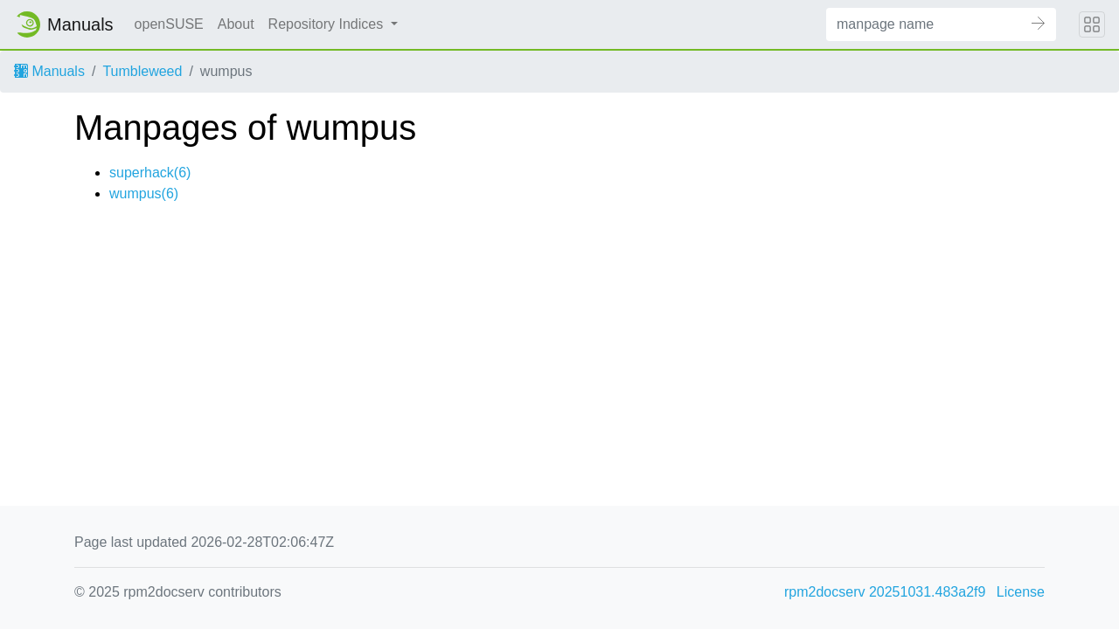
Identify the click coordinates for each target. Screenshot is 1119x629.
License (1021, 591)
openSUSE (169, 24)
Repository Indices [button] (327, 24)
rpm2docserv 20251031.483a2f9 (884, 591)
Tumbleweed (142, 71)
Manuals (49, 71)
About (236, 24)
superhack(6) (150, 172)
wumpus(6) (143, 193)
